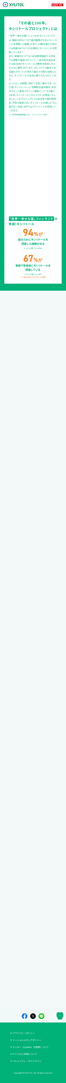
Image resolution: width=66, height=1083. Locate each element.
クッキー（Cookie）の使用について (31, 1047)
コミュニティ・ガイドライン (26, 1061)
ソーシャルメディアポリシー (26, 1040)
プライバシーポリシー (23, 1033)
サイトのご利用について (24, 1054)
